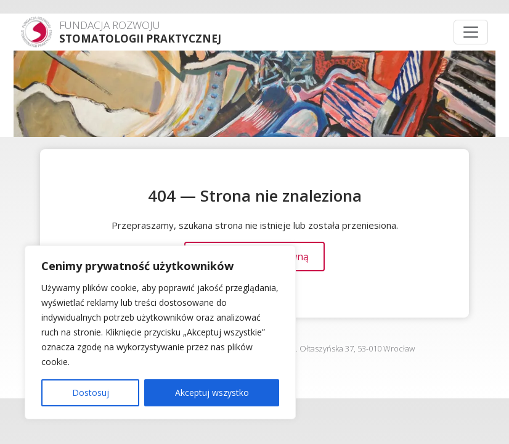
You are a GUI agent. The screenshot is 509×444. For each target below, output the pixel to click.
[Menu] (471, 32)
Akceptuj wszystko (212, 392)
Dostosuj (90, 392)
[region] (160, 332)
